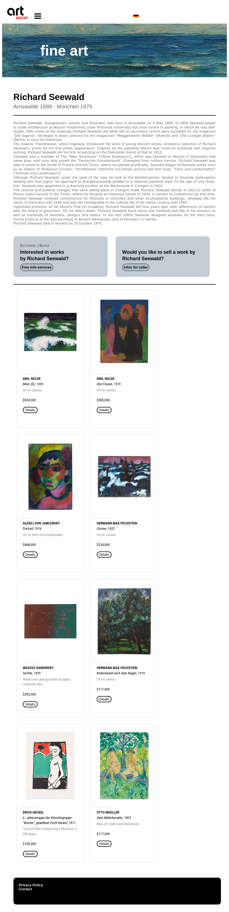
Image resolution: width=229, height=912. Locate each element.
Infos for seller (136, 267)
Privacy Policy (31, 885)
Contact (25, 889)
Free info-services (37, 267)
